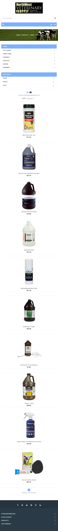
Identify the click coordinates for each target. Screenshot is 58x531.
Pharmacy (6, 57)
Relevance (30, 98)
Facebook (18, 505)
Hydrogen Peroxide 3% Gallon (29, 211)
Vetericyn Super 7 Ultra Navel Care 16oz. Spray (29, 441)
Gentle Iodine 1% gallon (29, 326)
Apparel (5, 64)
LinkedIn (40, 505)
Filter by (7, 74)
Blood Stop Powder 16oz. (29, 135)
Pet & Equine (7, 50)
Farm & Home (7, 54)
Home (5, 46)
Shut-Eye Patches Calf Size (29, 480)
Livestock (6, 60)
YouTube (27, 505)
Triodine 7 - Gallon (29, 403)
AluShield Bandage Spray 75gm (29, 288)
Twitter (22, 505)
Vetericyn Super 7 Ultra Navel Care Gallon (29, 173)
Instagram (36, 505)
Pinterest (31, 505)
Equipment (6, 67)
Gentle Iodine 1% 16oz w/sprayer (29, 365)
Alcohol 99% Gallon (29, 250)
